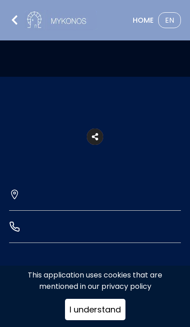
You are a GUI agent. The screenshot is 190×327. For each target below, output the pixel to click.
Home (143, 20)
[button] (95, 137)
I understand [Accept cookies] (95, 309)
